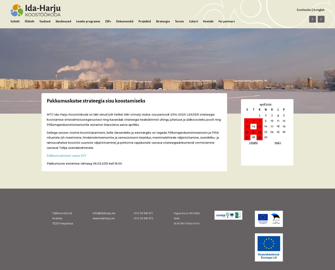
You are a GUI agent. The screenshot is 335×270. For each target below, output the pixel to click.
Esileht (15, 21)
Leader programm (88, 21)
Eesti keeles (304, 10)
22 (259, 131)
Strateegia (163, 21)
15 (259, 126)
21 (253, 131)
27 (247, 137)
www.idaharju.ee (104, 218)
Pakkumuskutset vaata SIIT (67, 155)
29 (259, 137)
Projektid (144, 21)
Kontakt (208, 21)
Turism (179, 21)
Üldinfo (29, 21)
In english (319, 10)
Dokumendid (124, 21)
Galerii (193, 21)
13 (247, 126)
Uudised (45, 21)
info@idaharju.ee (104, 213)
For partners (227, 21)
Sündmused (63, 21)
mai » (278, 142)
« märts (253, 142)
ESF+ (108, 21)
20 (247, 131)
